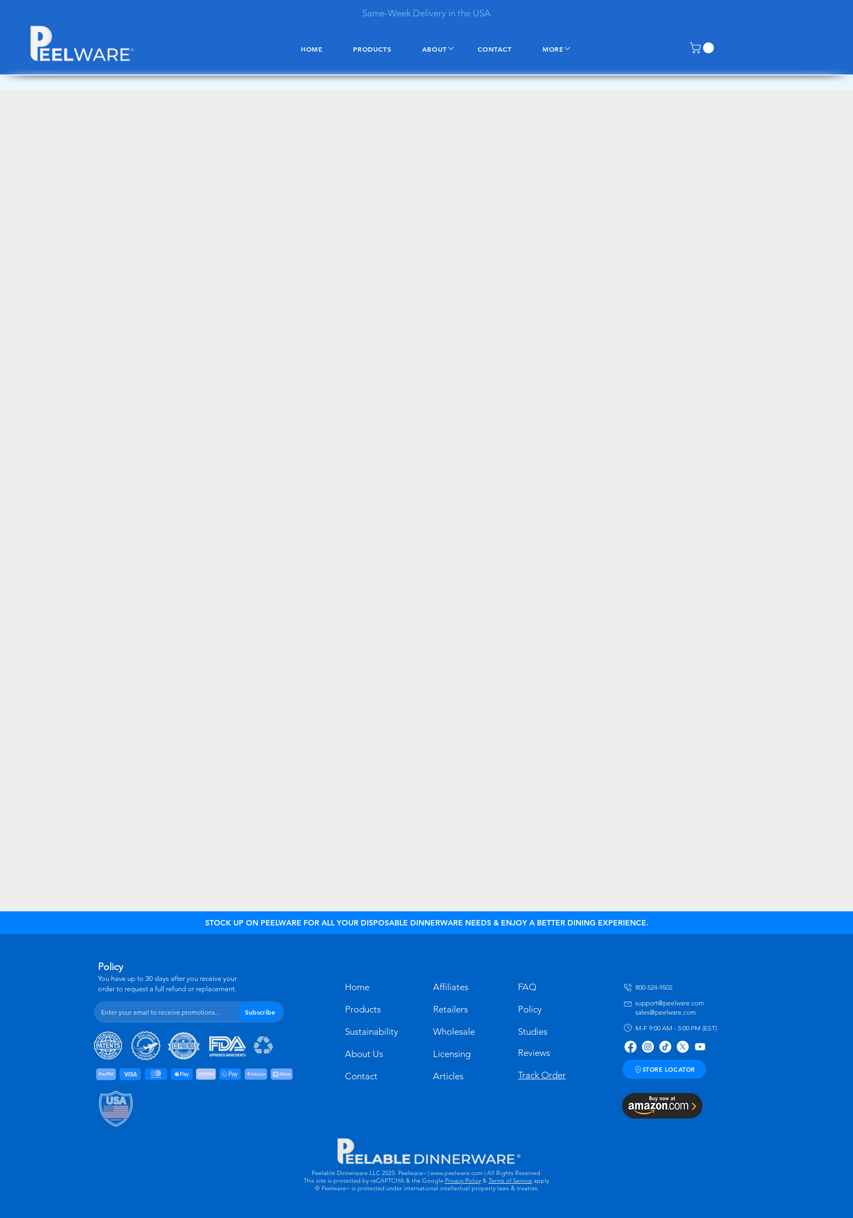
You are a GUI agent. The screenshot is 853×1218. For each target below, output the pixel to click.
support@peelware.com (669, 1003)
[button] (703, 47)
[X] (683, 1047)
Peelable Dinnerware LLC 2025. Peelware (367, 1173)
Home (357, 986)
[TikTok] (665, 1047)
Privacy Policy (463, 1180)
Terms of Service (510, 1180)
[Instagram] (648, 1047)
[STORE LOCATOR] (664, 1069)
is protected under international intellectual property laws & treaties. (445, 1188)
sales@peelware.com (665, 1012)
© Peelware (330, 1188)
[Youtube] (700, 1047)
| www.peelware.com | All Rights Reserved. (484, 1173)
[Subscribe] (259, 1012)
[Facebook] (630, 1047)
